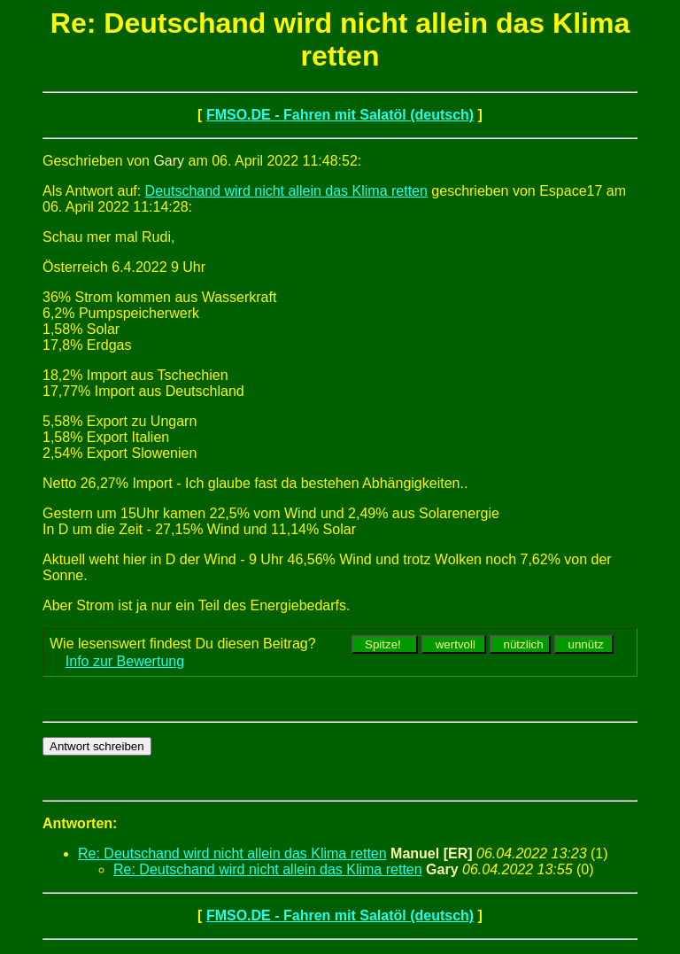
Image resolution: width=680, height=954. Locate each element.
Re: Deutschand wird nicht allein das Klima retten (232, 853)
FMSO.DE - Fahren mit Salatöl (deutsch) (340, 114)
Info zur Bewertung (125, 661)
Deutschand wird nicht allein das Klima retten (286, 190)
